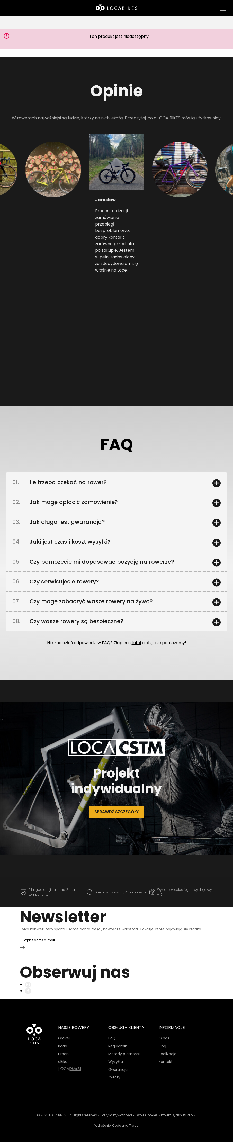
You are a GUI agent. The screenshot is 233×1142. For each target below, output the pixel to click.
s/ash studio (182, 1112)
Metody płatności (124, 1050)
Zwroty (114, 1073)
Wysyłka (115, 1058)
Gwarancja (118, 1065)
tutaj (136, 651)
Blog (162, 1042)
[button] (39, 193)
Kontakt (166, 1058)
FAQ (111, 1034)
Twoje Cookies (146, 1112)
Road (62, 1042)
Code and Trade (125, 1122)
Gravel (64, 1034)
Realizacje (167, 1050)
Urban (63, 1050)
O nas (164, 1034)
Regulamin (117, 1042)
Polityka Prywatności (116, 1112)
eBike (62, 1058)
